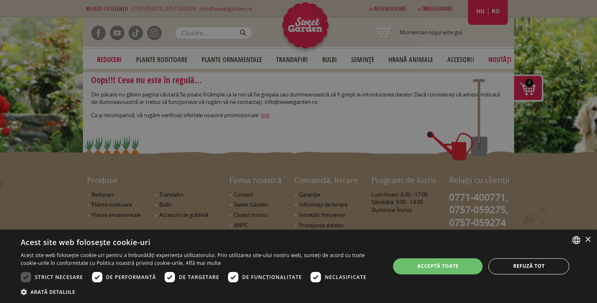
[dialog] (298, 266)
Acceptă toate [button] (438, 265)
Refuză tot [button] (529, 265)
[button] (200, 292)
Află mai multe (203, 263)
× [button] (588, 240)
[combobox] (576, 240)
